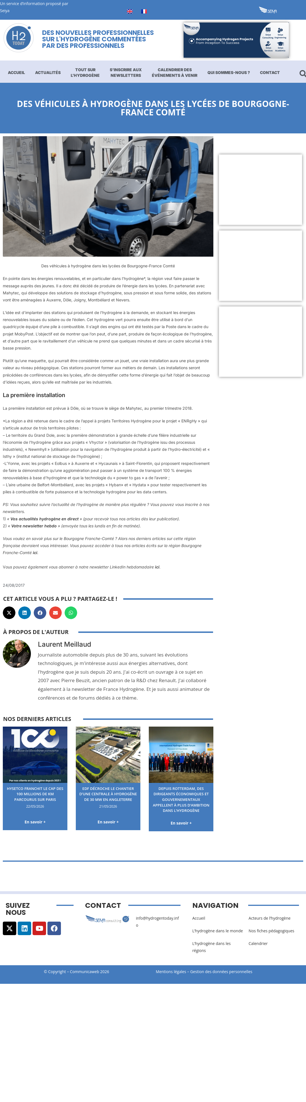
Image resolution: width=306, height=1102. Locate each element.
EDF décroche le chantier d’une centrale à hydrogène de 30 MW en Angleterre (108, 797)
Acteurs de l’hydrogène (270, 923)
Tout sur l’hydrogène (85, 72)
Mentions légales (171, 977)
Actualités (48, 72)
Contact (270, 72)
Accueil (16, 72)
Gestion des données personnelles (224, 977)
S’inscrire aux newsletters (126, 72)
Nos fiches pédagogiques (271, 936)
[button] (9, 612)
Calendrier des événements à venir (174, 72)
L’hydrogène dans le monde (217, 936)
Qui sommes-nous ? (228, 72)
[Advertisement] (258, 189)
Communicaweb (84, 977)
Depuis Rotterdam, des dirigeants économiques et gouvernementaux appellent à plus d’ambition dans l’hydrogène (181, 802)
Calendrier (258, 949)
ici (35, 552)
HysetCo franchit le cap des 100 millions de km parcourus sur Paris (35, 794)
